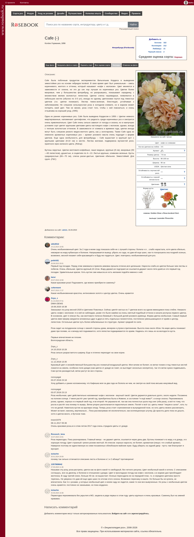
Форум (30, 13)
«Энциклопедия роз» (114, 527)
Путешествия (75, 13)
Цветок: (164, 189)
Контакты (24, 3)
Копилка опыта (93, 13)
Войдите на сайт (119, 514)
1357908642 (56, 464)
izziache (55, 454)
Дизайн (60, 13)
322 (165, 43)
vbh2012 (55, 244)
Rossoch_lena (58, 434)
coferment (56, 288)
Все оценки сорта (102, 65)
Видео (124, 13)
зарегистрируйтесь (140, 514)
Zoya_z (54, 298)
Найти (133, 24)
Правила (136, 13)
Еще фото (50, 65)
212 (165, 46)
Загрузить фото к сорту (67, 65)
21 (164, 49)
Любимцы (157, 49)
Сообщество (111, 13)
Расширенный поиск (129, 29)
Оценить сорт (86, 65)
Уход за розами (45, 13)
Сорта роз (18, 13)
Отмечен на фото (130, 65)
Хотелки (157, 43)
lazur (53, 277)
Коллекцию (156, 46)
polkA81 (55, 260)
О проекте (10, 3)
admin (64, 230)
